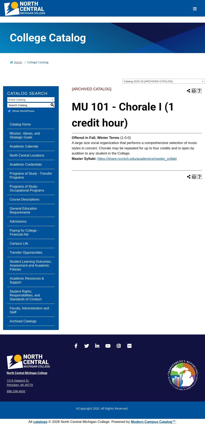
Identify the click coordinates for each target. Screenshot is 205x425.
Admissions (18, 221)
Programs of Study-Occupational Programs (27, 188)
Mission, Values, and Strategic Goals (25, 135)
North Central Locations (27, 155)
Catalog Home (20, 124)
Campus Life (19, 243)
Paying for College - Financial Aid (24, 232)
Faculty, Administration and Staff (29, 310)
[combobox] (163, 81)
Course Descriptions (24, 199)
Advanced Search (21, 117)
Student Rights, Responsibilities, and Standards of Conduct (26, 295)
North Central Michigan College (27, 373)
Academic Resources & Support (27, 280)
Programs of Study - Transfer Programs (31, 175)
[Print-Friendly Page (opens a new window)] (194, 90)
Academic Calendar (24, 146)
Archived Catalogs (23, 321)
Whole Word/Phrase (23, 111)
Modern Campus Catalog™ (153, 422)
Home (18, 62)
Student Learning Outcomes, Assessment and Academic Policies (31, 265)
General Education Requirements (23, 210)
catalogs (40, 422)
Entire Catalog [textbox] (16, 99)
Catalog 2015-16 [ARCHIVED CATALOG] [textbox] (148, 81)
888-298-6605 (16, 391)
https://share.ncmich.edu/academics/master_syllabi (137, 159)
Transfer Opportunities (26, 252)
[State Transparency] (183, 375)
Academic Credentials (26, 164)
